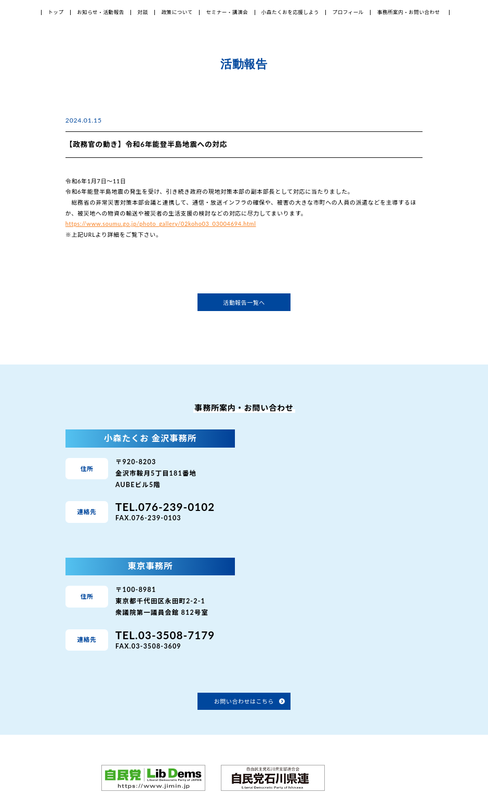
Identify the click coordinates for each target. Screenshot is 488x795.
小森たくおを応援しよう (290, 12)
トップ (55, 12)
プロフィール (348, 12)
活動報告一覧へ (244, 302)
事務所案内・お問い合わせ (408, 12)
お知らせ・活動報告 (100, 12)
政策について (176, 12)
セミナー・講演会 (227, 12)
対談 (143, 12)
